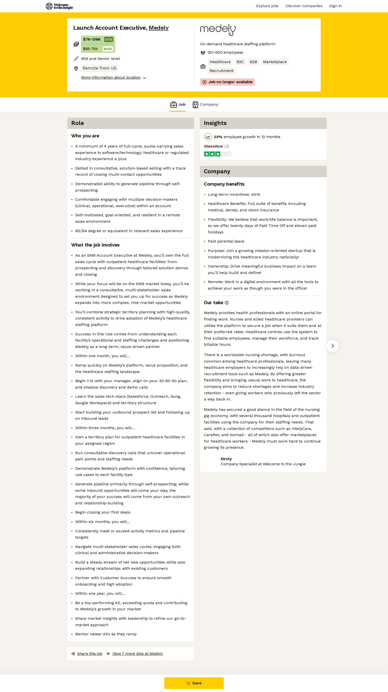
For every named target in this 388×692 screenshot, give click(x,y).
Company (205, 104)
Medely (159, 28)
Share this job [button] (86, 653)
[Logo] (59, 6)
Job (178, 104)
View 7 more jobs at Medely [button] (134, 653)
